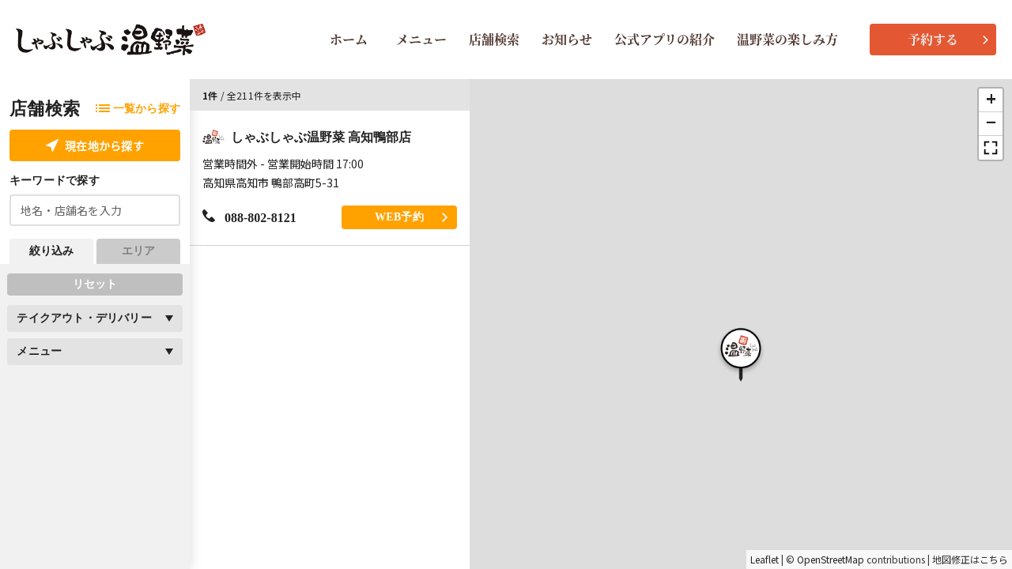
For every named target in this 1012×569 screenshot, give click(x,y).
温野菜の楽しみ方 (787, 39)
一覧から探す (138, 109)
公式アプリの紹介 (664, 39)
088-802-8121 (249, 216)
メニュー (421, 39)
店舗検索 (494, 39)
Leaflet (764, 559)
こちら (994, 559)
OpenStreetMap (830, 559)
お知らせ (567, 39)
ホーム (349, 39)
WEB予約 (411, 217)
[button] (740, 352)
